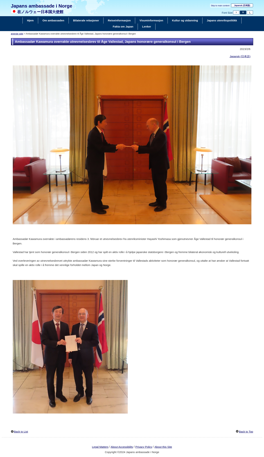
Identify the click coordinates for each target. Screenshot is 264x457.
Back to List (21, 431)
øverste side (17, 34)
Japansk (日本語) (240, 56)
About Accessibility (122, 446)
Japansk (242, 5)
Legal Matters (100, 446)
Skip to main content (220, 5)
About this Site (163, 446)
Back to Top (246, 431)
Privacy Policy (143, 446)
